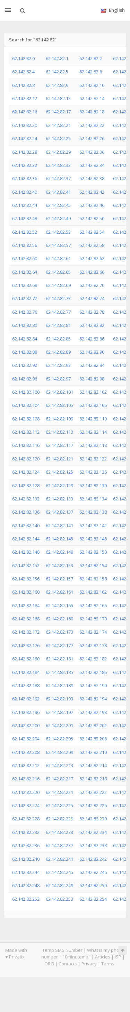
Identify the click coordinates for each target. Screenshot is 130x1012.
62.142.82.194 (93, 699)
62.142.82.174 (93, 632)
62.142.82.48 (24, 218)
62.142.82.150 (93, 552)
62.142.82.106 (93, 405)
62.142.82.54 (91, 232)
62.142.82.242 (93, 859)
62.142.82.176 (26, 645)
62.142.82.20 (24, 125)
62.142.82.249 (59, 885)
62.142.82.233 (59, 832)
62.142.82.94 (91, 365)
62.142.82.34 (91, 165)
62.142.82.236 (26, 845)
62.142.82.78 (91, 312)
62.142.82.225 (59, 805)
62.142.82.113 (59, 432)
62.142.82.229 (59, 819)
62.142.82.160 (26, 592)
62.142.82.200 (26, 725)
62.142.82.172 (26, 632)
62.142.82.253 (59, 899)
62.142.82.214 (93, 765)
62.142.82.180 (26, 659)
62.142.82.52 (24, 232)
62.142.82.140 (26, 525)
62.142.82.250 (93, 885)
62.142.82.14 (91, 98)
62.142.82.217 (59, 779)
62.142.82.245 (59, 872)
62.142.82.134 (93, 499)
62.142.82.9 (57, 85)
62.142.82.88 (24, 352)
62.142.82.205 (59, 739)
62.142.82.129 (59, 485)
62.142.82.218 (93, 779)
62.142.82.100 (26, 392)
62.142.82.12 (24, 98)
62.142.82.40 (24, 192)
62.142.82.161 (59, 592)
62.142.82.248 (26, 885)
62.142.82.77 (58, 312)
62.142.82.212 (26, 765)
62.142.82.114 (93, 432)
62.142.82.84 (24, 339)
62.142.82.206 (93, 739)
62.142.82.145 (59, 539)
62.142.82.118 (93, 445)
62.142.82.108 (26, 419)
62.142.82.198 (93, 712)
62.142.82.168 (26, 619)
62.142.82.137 (59, 512)
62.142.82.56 (24, 245)
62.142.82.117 (59, 445)
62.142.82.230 (93, 819)
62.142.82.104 (26, 405)
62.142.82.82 (91, 325)
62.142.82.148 (26, 552)
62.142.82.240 (26, 859)
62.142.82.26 (91, 138)
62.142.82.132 (26, 499)
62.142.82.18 (91, 112)
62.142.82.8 (23, 85)
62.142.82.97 (58, 379)
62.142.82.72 (24, 298)
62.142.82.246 (93, 872)
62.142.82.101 (59, 392)
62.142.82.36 (24, 178)
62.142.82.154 (93, 565)
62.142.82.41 (58, 192)
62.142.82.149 (59, 552)
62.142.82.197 (59, 712)
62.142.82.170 (93, 619)
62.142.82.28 (24, 152)
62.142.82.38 (91, 178)
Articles (102, 957)
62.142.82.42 (91, 192)
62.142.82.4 (23, 72)
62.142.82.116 (26, 445)
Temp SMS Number (62, 950)
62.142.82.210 (93, 752)
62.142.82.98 (91, 379)
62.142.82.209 (59, 752)
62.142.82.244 (26, 872)
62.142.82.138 (93, 512)
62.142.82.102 (93, 392)
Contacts (68, 964)
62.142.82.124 (26, 472)
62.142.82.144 (26, 539)
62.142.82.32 (24, 165)
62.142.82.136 (26, 512)
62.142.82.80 (24, 325)
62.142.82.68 (24, 285)
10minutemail (76, 957)
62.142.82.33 (58, 165)
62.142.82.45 (58, 205)
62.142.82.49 (58, 218)
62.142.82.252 (26, 899)
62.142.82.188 (26, 685)
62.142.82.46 (91, 205)
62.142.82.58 (91, 245)
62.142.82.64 (24, 272)
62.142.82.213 (59, 765)
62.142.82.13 (58, 98)
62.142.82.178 (93, 645)
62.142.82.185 (59, 672)
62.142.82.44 (24, 205)
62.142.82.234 (93, 832)
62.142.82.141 (59, 525)
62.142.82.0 (23, 58)
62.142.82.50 (91, 218)
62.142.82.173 (59, 632)
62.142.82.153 (59, 565)
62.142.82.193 (59, 699)
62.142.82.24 (24, 138)
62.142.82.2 (90, 58)
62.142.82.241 (59, 859)
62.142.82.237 (59, 845)
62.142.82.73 (58, 298)
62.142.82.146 (93, 539)
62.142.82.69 (58, 285)
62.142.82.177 (59, 645)
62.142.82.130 (93, 485)
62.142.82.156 (26, 579)
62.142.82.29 (58, 152)
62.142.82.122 (93, 459)
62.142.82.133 (59, 499)
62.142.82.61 (58, 258)
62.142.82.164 (26, 605)
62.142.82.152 (26, 565)
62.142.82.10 (91, 85)
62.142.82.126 (93, 472)
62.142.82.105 (59, 405)
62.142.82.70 (91, 285)
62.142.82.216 (26, 779)
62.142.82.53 (58, 232)
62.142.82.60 (24, 258)
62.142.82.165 (59, 605)
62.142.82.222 (93, 792)
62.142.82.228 (26, 819)
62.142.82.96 (24, 379)
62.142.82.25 (58, 138)
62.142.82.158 (93, 579)
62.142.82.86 (91, 339)
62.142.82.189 (59, 685)
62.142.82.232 (26, 832)
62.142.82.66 (91, 272)
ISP (118, 957)
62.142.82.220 (26, 792)
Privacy (89, 964)
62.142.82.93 (58, 365)
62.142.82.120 (26, 459)
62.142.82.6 (90, 72)
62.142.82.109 (59, 419)
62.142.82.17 (58, 112)
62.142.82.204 (26, 739)
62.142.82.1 (57, 58)
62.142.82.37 (58, 178)
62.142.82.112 (26, 432)
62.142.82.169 (59, 619)
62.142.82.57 (58, 245)
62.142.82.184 (26, 672)
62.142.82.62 (91, 258)
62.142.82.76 (24, 312)
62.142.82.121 (59, 459)
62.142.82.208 (26, 752)
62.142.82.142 (93, 525)
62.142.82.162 (93, 592)
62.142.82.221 (59, 792)
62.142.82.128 (26, 485)
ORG (49, 964)
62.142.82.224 (26, 805)
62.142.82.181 (59, 659)
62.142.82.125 (59, 472)
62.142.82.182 (93, 659)
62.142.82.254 (93, 899)
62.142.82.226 (93, 805)
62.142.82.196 (26, 712)
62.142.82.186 (93, 672)
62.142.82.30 (91, 152)
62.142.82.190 (93, 685)
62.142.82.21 (58, 125)
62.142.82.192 (26, 699)
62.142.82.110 (93, 419)
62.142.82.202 (93, 725)
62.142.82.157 (59, 579)
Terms (107, 964)
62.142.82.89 (58, 352)
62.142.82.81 (58, 325)
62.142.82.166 (93, 605)
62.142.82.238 (93, 845)
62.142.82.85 (58, 339)
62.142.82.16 (24, 112)
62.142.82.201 (59, 725)
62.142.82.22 (91, 125)
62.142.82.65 (58, 272)
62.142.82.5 (57, 72)
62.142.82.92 (24, 365)
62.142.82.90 (91, 352)
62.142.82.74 (91, 298)
